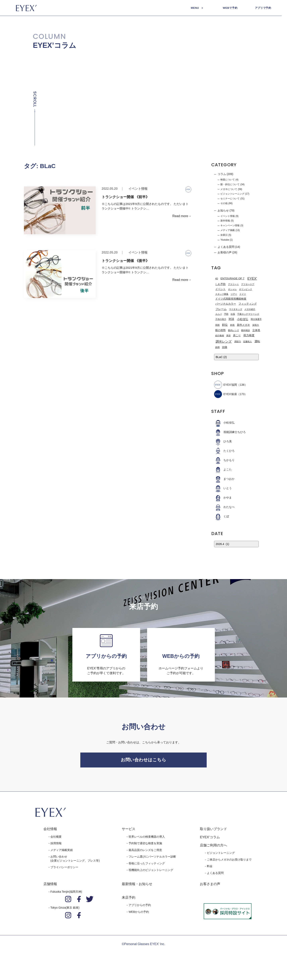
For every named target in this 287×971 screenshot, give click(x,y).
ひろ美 (223, 442)
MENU (195, 7)
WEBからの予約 (139, 914)
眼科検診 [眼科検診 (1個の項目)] (245, 330)
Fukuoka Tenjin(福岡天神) (66, 893)
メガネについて (228, 189)
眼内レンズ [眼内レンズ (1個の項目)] (233, 330)
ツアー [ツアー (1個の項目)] (234, 294)
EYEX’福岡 (225, 385)
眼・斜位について (230, 184)
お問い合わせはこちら (143, 761)
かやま (223, 498)
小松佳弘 (224, 423)
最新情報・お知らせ (137, 886)
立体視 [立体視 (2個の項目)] (256, 330)
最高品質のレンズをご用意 (145, 852)
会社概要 (56, 838)
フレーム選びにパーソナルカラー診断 (152, 858)
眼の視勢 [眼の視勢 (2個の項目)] (220, 330)
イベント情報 (137, 189)
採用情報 (56, 845)
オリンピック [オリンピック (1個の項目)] (245, 289)
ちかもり (224, 460)
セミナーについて (230, 198)
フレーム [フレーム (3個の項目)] (221, 309)
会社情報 (50, 831)
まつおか (224, 479)
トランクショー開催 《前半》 (125, 197)
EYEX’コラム (54, 45)
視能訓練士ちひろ (230, 432)
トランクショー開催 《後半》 (125, 261)
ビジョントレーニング (232, 194)
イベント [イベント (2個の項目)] (220, 289)
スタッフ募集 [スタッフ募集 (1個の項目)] (221, 294)
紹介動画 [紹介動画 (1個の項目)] (219, 335)
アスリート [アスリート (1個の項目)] (233, 284)
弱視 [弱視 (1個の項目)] (217, 325)
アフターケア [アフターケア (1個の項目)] (247, 284)
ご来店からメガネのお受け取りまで (229, 861)
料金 (209, 868)
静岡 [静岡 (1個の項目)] (217, 347)
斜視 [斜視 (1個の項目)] (232, 325)
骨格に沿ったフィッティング (147, 865)
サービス (128, 831)
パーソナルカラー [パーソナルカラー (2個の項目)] (225, 304)
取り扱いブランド (213, 831)
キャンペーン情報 (230, 225)
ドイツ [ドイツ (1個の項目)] (242, 294)
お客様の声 (225, 252)
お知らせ (223, 210)
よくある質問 (226, 247)
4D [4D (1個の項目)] (216, 278)
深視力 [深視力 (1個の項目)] (255, 325)
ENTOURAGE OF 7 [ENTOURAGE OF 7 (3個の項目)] (232, 278)
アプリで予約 (263, 7)
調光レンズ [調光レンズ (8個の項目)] (224, 341)
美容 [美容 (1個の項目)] (228, 335)
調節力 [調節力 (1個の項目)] (237, 341)
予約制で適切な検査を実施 (145, 845)
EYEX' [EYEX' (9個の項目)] (252, 279)
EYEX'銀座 (225, 394)
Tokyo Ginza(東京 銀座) (65, 909)
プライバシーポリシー (64, 869)
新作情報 (225, 221)
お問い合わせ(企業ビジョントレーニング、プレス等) (75, 860)
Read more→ (181, 216)
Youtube (224, 240)
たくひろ (224, 451)
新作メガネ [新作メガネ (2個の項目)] (243, 325)
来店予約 (128, 899)
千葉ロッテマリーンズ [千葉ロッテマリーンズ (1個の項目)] (248, 314)
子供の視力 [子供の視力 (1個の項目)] (220, 319)
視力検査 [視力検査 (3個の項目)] (249, 335)
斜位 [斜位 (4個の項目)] (225, 325)
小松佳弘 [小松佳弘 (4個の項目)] (242, 319)
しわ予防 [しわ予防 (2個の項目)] (220, 284)
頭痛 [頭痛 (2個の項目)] (224, 347)
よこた (223, 470)
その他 (224, 203)
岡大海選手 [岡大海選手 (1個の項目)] (256, 319)
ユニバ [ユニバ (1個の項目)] (218, 314)
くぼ (221, 516)
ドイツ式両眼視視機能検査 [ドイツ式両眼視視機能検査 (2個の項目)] (230, 299)
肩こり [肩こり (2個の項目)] (237, 335)
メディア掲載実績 (61, 852)
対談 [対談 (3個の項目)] (231, 319)
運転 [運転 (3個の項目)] (257, 341)
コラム (222, 174)
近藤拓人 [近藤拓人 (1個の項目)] (247, 341)
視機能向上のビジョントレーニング (151, 872)
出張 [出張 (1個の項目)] (233, 314)
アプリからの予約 (140, 907)
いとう (223, 488)
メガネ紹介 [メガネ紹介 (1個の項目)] (249, 309)
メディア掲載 (227, 230)
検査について (227, 179)
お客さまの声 (210, 886)
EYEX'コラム (210, 839)
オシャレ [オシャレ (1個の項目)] (232, 289)
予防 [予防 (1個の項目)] (226, 314)
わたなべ (224, 507)
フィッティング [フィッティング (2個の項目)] (248, 304)
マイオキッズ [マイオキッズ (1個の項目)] (235, 309)
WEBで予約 (230, 7)
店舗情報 (50, 886)
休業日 (224, 235)
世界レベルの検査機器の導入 (147, 838)
